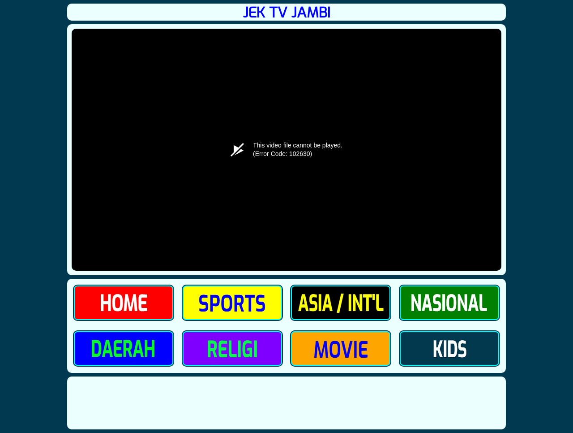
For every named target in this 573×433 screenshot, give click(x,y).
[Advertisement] (286, 402)
